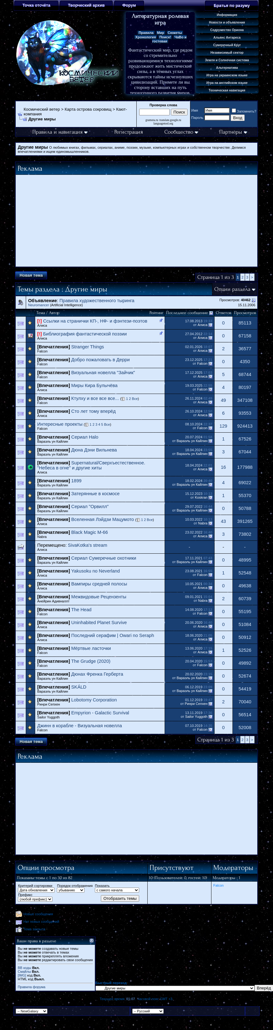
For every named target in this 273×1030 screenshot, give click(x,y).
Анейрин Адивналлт (53, 601)
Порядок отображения (74, 886)
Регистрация (128, 132)
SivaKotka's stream (87, 545)
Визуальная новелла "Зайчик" (103, 372)
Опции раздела (232, 289)
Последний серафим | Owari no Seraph (112, 635)
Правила (146, 33)
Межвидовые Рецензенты (98, 596)
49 (223, 400)
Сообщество (181, 132)
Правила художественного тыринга (96, 300)
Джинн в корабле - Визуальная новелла (79, 725)
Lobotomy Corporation (94, 699)
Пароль (197, 117)
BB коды (24, 968)
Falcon (42, 351)
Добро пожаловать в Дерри (100, 359)
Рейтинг (156, 312)
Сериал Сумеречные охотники (103, 558)
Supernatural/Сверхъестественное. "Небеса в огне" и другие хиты (91, 465)
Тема (40, 312)
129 (223, 426)
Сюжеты (175, 33)
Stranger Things (87, 346)
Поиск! (165, 37)
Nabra (203, 523)
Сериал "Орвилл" (90, 506)
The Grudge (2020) (91, 661)
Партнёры (233, 132)
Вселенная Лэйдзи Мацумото (102, 519)
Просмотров (245, 312)
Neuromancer (38, 305)
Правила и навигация (60, 132)
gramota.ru (151, 120)
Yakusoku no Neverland (95, 570)
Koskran (201, 497)
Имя (194, 110)
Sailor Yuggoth (48, 717)
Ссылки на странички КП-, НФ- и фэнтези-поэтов (95, 321)
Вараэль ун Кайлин (52, 441)
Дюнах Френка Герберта (97, 674)
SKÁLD (78, 686)
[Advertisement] (137, 221)
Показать (102, 886)
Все (134, 399)
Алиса (42, 325)
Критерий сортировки (35, 886)
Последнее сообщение (187, 312)
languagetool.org (163, 123)
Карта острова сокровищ (88, 109)
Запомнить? (244, 111)
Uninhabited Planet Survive (99, 622)
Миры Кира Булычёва (94, 385)
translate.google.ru (170, 120)
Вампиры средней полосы (99, 583)
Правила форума (31, 987)
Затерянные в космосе (95, 493)
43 (223, 521)
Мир (160, 33)
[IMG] (22, 975)
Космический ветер (42, 109)
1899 (76, 480)
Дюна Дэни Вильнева (94, 449)
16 (223, 467)
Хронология (145, 37)
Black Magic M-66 (89, 532)
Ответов (223, 312)
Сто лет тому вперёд (93, 411)
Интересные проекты (59, 424)
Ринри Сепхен (48, 704)
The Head (81, 609)
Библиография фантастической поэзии (85, 333)
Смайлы (24, 971)
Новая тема (31, 275)
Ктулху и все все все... (95, 398)
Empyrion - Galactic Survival (100, 712)
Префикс (25, 895)
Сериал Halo (84, 437)
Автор (54, 312)
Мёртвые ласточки (91, 648)
